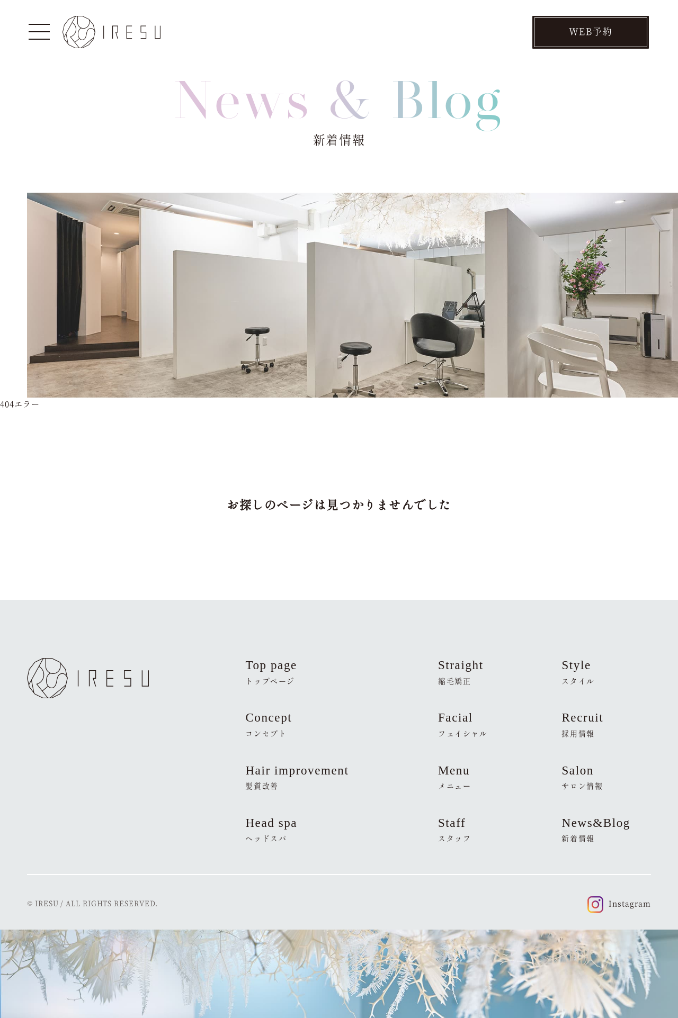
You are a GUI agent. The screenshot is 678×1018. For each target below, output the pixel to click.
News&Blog (595, 830)
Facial (463, 724)
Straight (461, 672)
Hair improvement (297, 777)
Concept (268, 724)
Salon (582, 777)
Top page (271, 672)
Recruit (582, 724)
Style (577, 672)
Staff (454, 830)
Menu (454, 777)
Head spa (271, 830)
